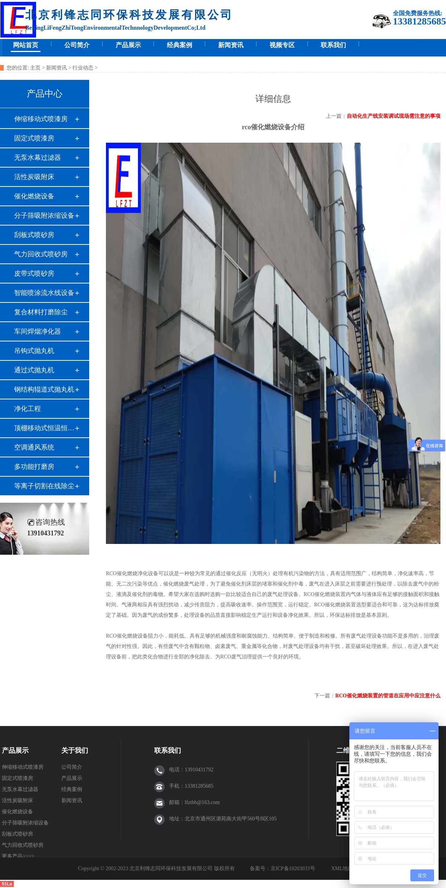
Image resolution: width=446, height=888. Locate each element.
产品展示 (128, 45)
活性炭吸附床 (34, 177)
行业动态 (82, 68)
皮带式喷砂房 (34, 273)
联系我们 (333, 45)
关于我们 (74, 750)
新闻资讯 (230, 45)
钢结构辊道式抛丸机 (44, 389)
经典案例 (179, 45)
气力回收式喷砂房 (41, 254)
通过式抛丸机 (34, 370)
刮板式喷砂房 (34, 235)
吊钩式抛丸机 (34, 350)
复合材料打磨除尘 (41, 312)
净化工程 (27, 408)
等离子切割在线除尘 (44, 486)
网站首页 (25, 45)
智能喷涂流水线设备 (44, 292)
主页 (35, 68)
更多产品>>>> (18, 856)
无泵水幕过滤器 (37, 157)
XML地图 (342, 868)
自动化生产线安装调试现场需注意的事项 (393, 116)
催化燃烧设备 (34, 196)
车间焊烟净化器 (37, 331)
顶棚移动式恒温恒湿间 (44, 428)
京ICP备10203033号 (293, 868)
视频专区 (282, 45)
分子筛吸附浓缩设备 (44, 215)
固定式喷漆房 (34, 138)
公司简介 (77, 45)
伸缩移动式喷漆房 (41, 119)
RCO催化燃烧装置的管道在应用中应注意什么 (387, 696)
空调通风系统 (34, 447)
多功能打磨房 (34, 466)
